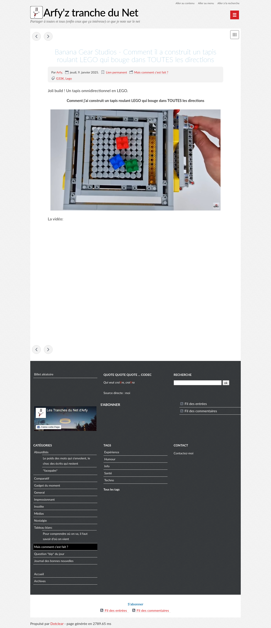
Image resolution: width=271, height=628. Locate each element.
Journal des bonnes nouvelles (54, 561)
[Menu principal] (234, 15)
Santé (108, 473)
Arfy (59, 72)
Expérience (111, 452)
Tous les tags (111, 489)
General (39, 492)
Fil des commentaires (201, 411)
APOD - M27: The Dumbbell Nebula (36, 36)
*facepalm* (50, 470)
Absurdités (41, 452)
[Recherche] (198, 382)
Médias (39, 513)
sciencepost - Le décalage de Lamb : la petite (48, 36)
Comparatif (41, 478)
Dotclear (57, 623)
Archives (40, 581)
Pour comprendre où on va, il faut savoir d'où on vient (65, 536)
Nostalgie (40, 520)
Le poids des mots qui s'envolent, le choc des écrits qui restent (66, 460)
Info (107, 466)
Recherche (183, 374)
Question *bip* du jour (49, 554)
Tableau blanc (43, 527)
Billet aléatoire (43, 374)
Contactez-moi (183, 453)
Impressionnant (44, 499)
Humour (110, 459)
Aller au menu (206, 3)
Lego (69, 78)
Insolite (39, 506)
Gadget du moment (47, 485)
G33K (60, 78)
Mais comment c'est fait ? (151, 72)
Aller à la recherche (228, 3)
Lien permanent (116, 72)
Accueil (39, 574)
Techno (109, 480)
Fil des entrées (196, 403)
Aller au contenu (185, 3)
